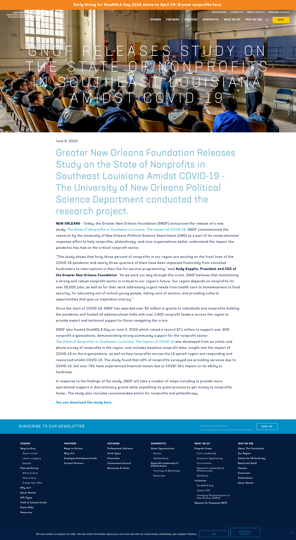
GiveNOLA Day (205, 486)
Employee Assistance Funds (80, 458)
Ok (214, 534)
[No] (291, 533)
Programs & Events (279, 12)
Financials (113, 458)
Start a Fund (30, 453)
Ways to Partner (73, 449)
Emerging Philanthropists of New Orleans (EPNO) (213, 496)
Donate (27, 463)
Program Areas (203, 449)
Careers (242, 468)
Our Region (244, 453)
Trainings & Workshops (166, 471)
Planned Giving (29, 468)
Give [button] (281, 20)
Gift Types (26, 498)
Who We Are (254, 20)
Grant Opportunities (162, 449)
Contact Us (237, 12)
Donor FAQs (27, 508)
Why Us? (25, 488)
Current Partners (74, 463)
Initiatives (201, 481)
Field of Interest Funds (33, 503)
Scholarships (161, 458)
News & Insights (256, 12)
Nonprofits (211, 20)
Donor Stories (28, 493)
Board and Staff (247, 463)
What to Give (30, 473)
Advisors (191, 20)
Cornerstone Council (119, 463)
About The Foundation (251, 449)
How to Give (29, 478)
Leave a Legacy (32, 458)
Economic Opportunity (210, 458)
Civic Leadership (207, 453)
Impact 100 (203, 491)
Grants (157, 453)
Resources (26, 512)
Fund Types (114, 453)
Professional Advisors (120, 449)
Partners (172, 20)
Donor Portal (219, 12)
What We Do (232, 20)
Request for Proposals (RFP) (211, 503)
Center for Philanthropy (252, 458)
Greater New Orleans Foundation (25, 11)
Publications (245, 478)
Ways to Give (28, 449)
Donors (155, 20)
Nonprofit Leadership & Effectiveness (164, 464)
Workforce (202, 476)
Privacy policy (245, 533)
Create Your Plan (32, 483)
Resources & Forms (118, 468)
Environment (204, 463)
